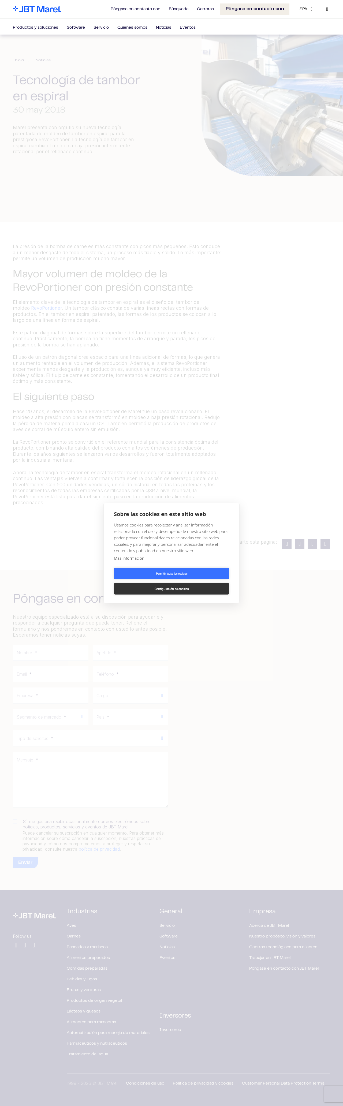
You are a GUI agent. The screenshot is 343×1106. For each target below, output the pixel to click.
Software (76, 27)
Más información (129, 566)
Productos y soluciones (35, 27)
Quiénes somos (132, 27)
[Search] (327, 9)
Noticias (163, 27)
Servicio (101, 27)
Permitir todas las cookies (142, 581)
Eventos (188, 27)
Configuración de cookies (201, 581)
